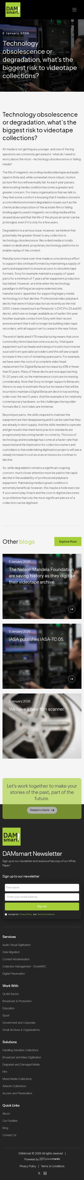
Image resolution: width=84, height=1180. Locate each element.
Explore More (68, 541)
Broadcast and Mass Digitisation (22, 1057)
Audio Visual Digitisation (17, 945)
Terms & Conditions (53, 1166)
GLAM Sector (11, 994)
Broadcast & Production (17, 1001)
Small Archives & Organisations (21, 1030)
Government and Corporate (19, 1023)
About (6, 1114)
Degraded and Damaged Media (21, 1064)
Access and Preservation (17, 1093)
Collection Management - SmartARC (24, 966)
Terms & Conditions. (46, 914)
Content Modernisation (16, 959)
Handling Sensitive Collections (20, 1050)
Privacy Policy (26, 914)
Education (8, 1008)
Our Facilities (10, 1121)
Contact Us (9, 1135)
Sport (6, 1015)
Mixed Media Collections (17, 1079)
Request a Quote (42, 812)
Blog (5, 1128)
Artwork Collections (14, 1086)
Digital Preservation (14, 974)
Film (5, 1072)
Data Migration (11, 952)
